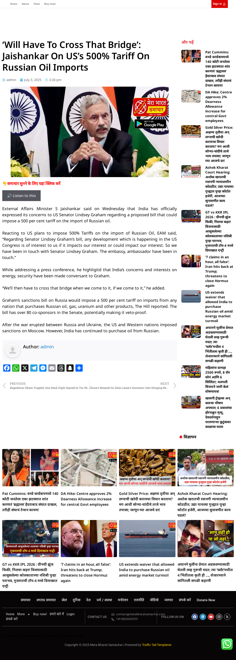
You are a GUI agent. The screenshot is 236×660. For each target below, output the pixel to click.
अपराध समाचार (61, 20)
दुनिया (89, 20)
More (23, 614)
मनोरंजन (131, 20)
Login (71, 614)
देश (99, 20)
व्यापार (40, 28)
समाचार (41, 20)
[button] (229, 25)
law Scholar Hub (69, 635)
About (25, 3)
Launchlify (11, 635)
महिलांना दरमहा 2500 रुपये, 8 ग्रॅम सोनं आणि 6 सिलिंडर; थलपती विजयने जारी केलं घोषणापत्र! (217, 379)
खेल (78, 20)
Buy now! (50, 3)
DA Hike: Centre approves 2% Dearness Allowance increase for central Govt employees (218, 106)
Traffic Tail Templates (156, 645)
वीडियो (160, 20)
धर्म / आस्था (113, 20)
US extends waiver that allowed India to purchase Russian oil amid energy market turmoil (219, 306)
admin (47, 347)
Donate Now (76, 28)
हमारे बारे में (57, 614)
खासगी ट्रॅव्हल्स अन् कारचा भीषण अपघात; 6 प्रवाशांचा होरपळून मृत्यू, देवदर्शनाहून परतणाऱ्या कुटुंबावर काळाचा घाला (218, 412)
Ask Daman (43, 635)
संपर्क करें (55, 28)
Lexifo (27, 635)
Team (36, 3)
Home (13, 3)
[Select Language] (197, 24)
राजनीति (146, 20)
